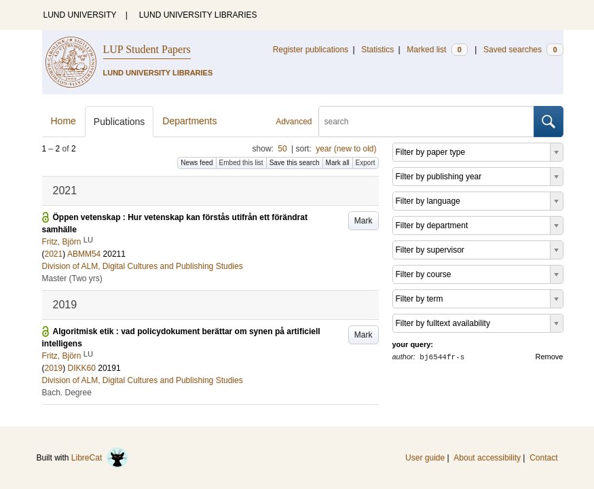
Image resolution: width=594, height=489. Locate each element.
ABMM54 (83, 254)
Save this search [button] (295, 162)
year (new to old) (346, 148)
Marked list (437, 49)
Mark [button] (363, 220)
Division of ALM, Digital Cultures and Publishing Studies (142, 266)
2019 (54, 368)
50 (282, 148)
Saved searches (523, 49)
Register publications (310, 49)
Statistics (377, 49)
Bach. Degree (67, 392)
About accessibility (487, 458)
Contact (543, 458)
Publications (119, 121)
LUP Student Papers (147, 49)
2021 (54, 254)
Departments (189, 120)
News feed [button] (196, 162)
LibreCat (99, 458)
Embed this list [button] (241, 162)
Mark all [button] (338, 162)
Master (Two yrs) (72, 278)
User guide (425, 458)
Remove (549, 356)
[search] (426, 121)
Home (63, 120)
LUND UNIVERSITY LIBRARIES (198, 15)
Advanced (294, 121)
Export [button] (365, 162)
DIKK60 (82, 368)
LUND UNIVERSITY (80, 15)
